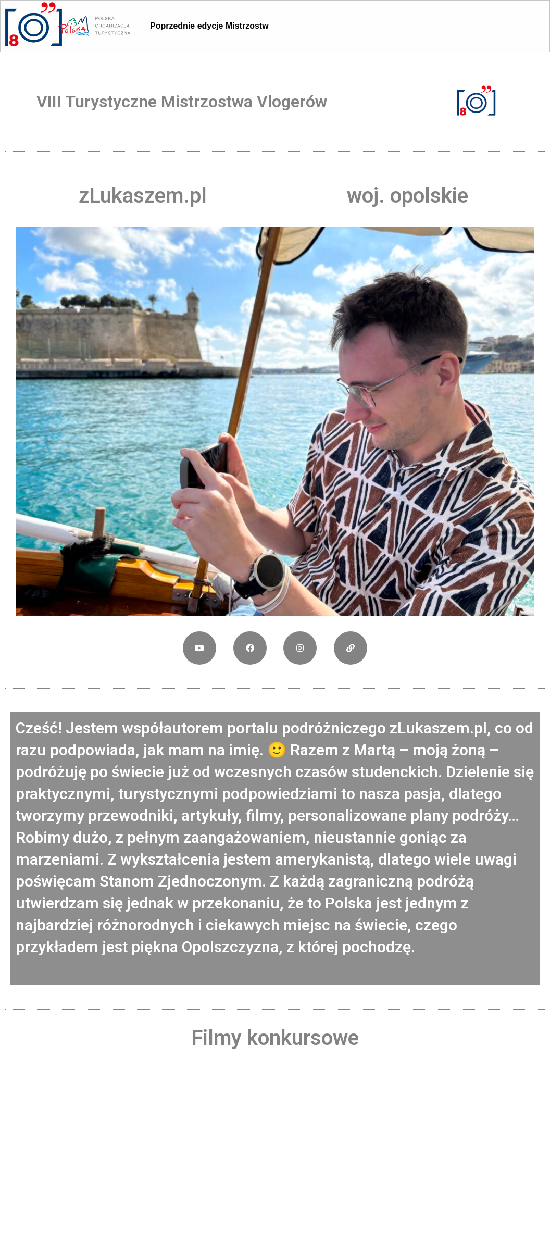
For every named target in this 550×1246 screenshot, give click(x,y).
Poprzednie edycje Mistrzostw (209, 25)
